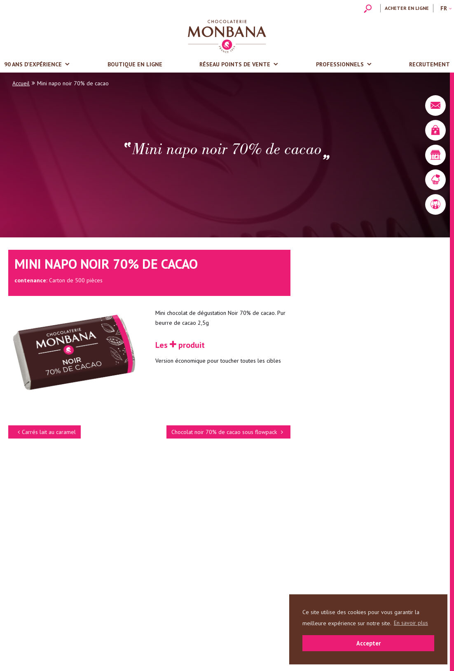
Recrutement (429, 64)
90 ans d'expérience (33, 64)
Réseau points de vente (234, 64)
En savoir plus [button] (411, 622)
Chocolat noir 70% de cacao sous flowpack (228, 432)
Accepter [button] (368, 643)
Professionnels (340, 64)
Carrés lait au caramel (45, 432)
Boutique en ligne (135, 64)
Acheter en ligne (407, 8)
